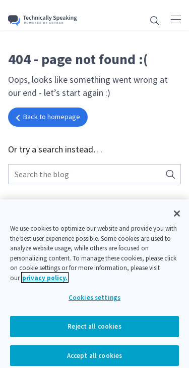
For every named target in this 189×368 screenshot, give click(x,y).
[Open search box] (154, 20)
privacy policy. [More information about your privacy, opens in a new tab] (45, 281)
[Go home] (42, 20)
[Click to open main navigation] (176, 19)
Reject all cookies (94, 329)
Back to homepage (48, 116)
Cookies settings (94, 300)
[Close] (177, 216)
